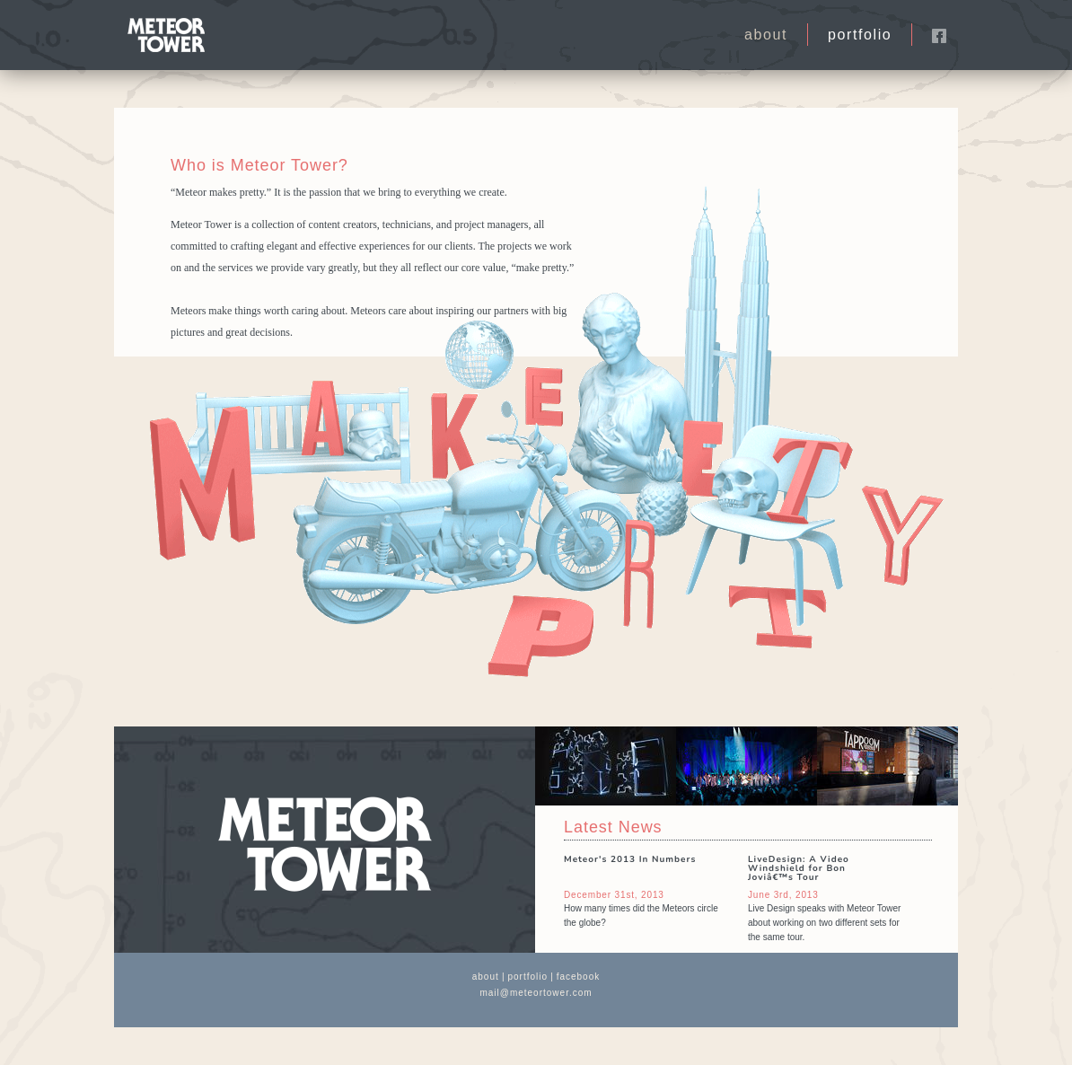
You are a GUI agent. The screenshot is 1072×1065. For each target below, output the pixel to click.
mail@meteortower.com (535, 993)
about (765, 34)
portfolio (860, 34)
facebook (579, 976)
